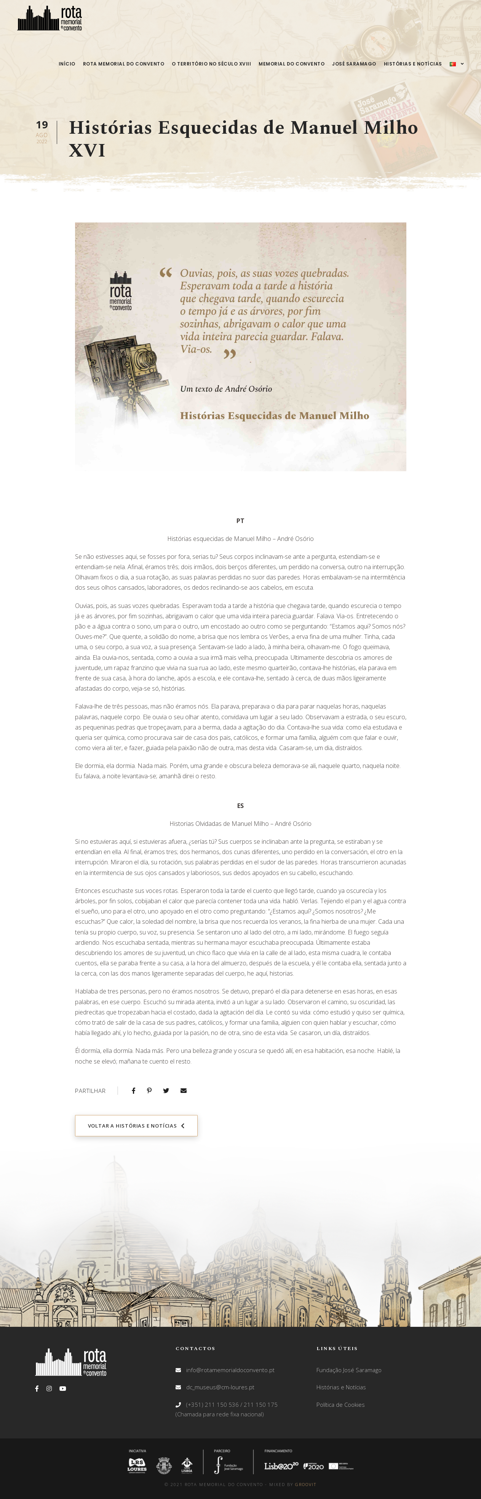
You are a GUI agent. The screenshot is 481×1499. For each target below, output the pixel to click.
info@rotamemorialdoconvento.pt (230, 1370)
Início (67, 64)
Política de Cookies (340, 1404)
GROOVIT (305, 1484)
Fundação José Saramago (349, 1370)
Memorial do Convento (291, 64)
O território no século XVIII (211, 64)
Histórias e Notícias (413, 64)
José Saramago (354, 64)
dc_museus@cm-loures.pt (220, 1387)
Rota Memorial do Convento (124, 64)
